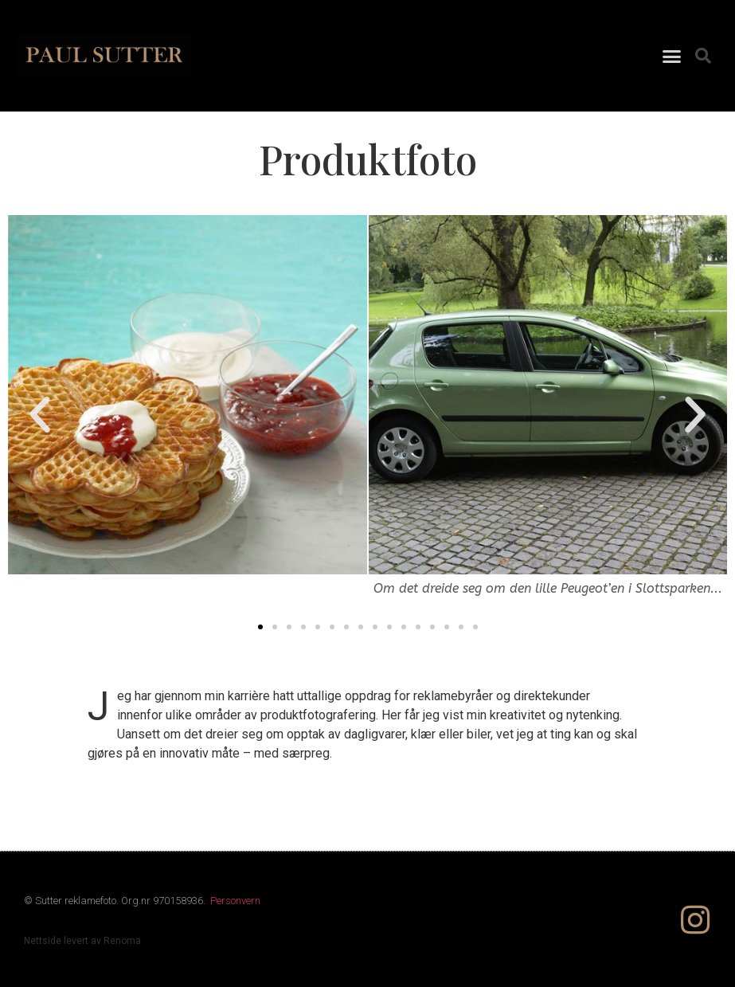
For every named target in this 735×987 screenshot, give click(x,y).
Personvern (235, 901)
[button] (672, 56)
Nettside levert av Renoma (82, 940)
